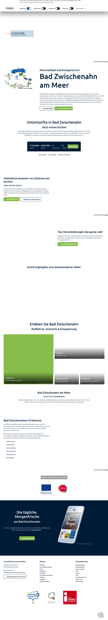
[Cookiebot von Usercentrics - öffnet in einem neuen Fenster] (9, 19)
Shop (41, 569)
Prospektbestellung (46, 567)
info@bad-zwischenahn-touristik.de (14, 572)
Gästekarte (43, 571)
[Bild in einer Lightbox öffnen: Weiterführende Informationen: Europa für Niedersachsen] (54, 489)
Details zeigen (80, 19)
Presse (78, 573)
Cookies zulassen (95, 3)
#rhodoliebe (10, 457)
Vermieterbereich (81, 577)
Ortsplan (42, 573)
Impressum (79, 579)
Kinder (64, 148)
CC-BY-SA (106, 61)
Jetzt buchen (73, 146)
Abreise (43, 148)
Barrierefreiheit (80, 565)
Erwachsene (56, 148)
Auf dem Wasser (11, 448)
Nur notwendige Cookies (95, 8)
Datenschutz (79, 581)
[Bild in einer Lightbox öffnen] (74, 525)
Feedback (43, 579)
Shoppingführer (11, 451)
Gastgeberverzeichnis (46, 575)
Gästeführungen (11, 454)
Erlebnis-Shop (10, 441)
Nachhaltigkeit (80, 567)
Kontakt (42, 565)
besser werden (80, 569)
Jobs (77, 571)
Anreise (32, 148)
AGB (77, 575)
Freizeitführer (10, 444)
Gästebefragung (44, 581)
